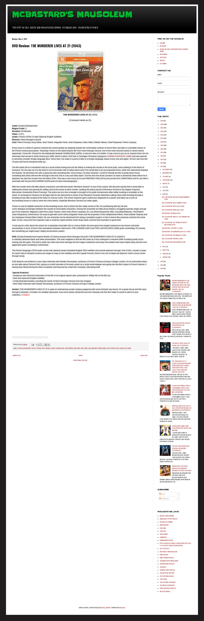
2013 (161, 166)
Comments (164, 499)
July (164, 187)
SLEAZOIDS (163, 567)
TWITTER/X (163, 57)
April (164, 247)
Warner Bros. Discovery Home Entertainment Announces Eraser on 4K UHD (181, 468)
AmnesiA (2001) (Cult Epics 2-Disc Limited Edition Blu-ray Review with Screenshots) (181, 408)
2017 (161, 152)
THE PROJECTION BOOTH (167, 585)
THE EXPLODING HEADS (167, 576)
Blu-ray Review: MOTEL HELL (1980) (173, 206)
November (166, 173)
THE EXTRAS (163, 579)
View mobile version (80, 360)
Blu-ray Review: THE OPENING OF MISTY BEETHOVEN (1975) (174, 223)
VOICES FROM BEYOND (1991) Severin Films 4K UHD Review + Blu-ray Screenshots (181, 305)
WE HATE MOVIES (165, 591)
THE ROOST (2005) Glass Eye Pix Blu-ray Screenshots (181, 344)
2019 (161, 145)
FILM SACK (163, 531)
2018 (161, 149)
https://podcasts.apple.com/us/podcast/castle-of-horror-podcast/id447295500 (175, 544)
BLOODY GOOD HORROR (167, 516)
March (164, 250)
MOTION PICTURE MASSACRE (168, 552)
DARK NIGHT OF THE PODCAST (169, 519)
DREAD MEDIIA (164, 525)
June (164, 190)
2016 (161, 156)
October (165, 177)
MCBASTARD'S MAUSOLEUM (72, 14)
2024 (161, 128)
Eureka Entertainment (24, 348)
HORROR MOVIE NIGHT (166, 540)
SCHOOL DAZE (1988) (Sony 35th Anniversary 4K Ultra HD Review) (181, 428)
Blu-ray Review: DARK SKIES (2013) (173, 210)
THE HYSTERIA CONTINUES (168, 582)
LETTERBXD (163, 64)
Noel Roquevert (93, 348)
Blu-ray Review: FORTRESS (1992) (172, 239)
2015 (161, 159)
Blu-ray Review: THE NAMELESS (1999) (174, 235)
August (165, 183)
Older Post (144, 355)
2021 (161, 138)
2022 (161, 135)
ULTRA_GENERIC (106, 608)
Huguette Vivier (60, 348)
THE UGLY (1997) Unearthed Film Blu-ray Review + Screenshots (180, 448)
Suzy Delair (128, 348)
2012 (161, 261)
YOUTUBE (162, 43)
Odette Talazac (102, 348)
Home (81, 355)
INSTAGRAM (163, 54)
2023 (161, 131)
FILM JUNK (163, 528)
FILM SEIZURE (164, 534)
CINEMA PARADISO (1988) (119, 156)
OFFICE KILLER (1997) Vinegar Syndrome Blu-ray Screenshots (181, 325)
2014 (161, 163)
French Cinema (36, 348)
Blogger (122, 608)
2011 (161, 265)
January (165, 257)
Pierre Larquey (120, 348)
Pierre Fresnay (111, 348)
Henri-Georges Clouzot (48, 348)
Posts (162, 494)
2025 (161, 124)
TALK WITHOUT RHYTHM (167, 573)
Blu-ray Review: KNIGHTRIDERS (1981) (174, 242)
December (166, 169)
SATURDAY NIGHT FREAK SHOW (169, 561)
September (166, 180)
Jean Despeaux (69, 348)
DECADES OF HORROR (166, 522)
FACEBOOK (163, 46)
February (165, 254)
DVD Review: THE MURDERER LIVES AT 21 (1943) (176, 232)
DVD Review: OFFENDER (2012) (171, 213)
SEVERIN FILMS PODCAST (167, 564)
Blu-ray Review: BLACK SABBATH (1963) (174, 203)
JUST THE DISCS (164, 549)
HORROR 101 (163, 537)
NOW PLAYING (164, 555)
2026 (161, 121)
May (163, 194)
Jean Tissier (77, 348)
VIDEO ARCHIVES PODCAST (168, 588)
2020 (161, 142)
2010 (161, 268)
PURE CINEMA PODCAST (167, 558)
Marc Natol (84, 348)
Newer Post (17, 355)
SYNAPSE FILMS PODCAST (167, 570)
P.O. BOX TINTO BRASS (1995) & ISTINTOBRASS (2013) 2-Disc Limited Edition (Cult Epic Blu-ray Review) (181, 389)
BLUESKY (162, 60)
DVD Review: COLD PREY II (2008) (172, 228)
